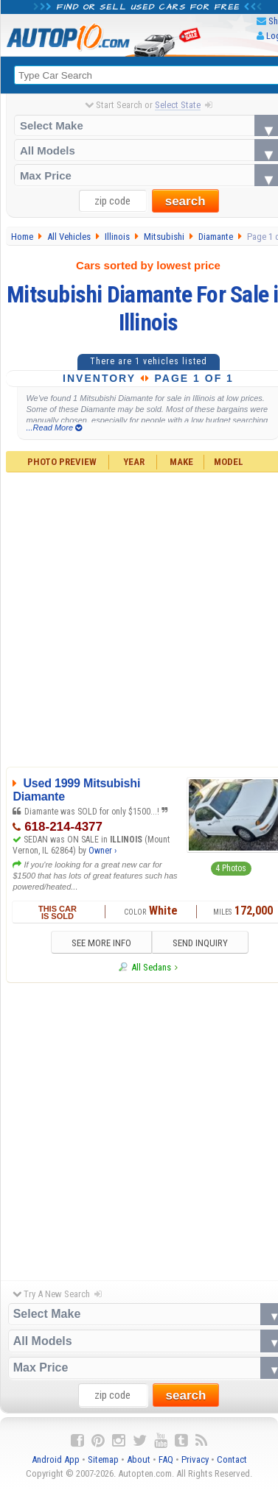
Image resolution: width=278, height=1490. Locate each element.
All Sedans (151, 967)
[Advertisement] (138, 1128)
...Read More (54, 428)
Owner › (102, 850)
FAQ (166, 1459)
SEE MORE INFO (101, 942)
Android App (56, 1459)
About (138, 1459)
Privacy (195, 1459)
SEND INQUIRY (200, 942)
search (185, 201)
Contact (232, 1459)
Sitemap (103, 1459)
